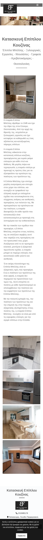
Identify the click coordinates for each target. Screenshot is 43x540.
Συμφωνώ (21, 536)
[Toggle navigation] (37, 5)
